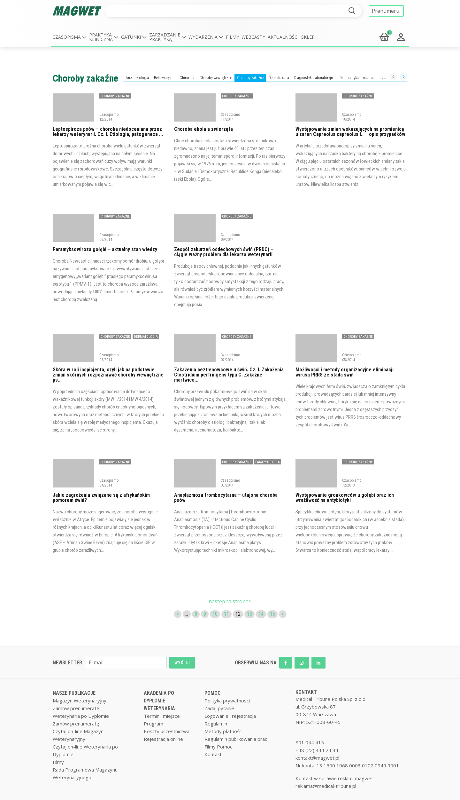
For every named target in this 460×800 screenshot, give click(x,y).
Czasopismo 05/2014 (351, 357)
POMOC (212, 693)
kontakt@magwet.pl (317, 758)
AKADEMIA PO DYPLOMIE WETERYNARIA (159, 700)
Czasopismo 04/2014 (109, 482)
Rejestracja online (163, 739)
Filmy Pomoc (218, 746)
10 (215, 614)
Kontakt (213, 754)
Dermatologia (279, 77)
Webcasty (253, 37)
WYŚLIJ (182, 662)
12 (238, 614)
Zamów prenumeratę (76, 708)
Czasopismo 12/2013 (351, 482)
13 (249, 614)
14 (261, 614)
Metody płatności (223, 731)
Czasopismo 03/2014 (230, 482)
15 (272, 614)
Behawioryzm (164, 77)
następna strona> (230, 601)
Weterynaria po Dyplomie (81, 716)
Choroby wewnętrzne (215, 77)
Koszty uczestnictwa (166, 731)
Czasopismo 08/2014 (109, 357)
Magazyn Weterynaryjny (79, 700)
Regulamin (215, 723)
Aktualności (283, 37)
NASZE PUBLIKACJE (74, 693)
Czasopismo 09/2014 (109, 237)
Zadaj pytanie (219, 708)
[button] (69, 37)
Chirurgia (187, 77)
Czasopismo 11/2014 (230, 116)
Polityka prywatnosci (227, 700)
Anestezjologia (137, 77)
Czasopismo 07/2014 (230, 357)
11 (226, 614)
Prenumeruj (386, 10)
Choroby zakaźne (250, 77)
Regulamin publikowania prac (235, 739)
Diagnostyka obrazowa (357, 77)
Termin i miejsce (162, 716)
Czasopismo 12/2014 (109, 116)
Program (153, 723)
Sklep (308, 37)
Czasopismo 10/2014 (351, 116)
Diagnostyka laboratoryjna (314, 77)
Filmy (232, 37)
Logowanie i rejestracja (230, 716)
